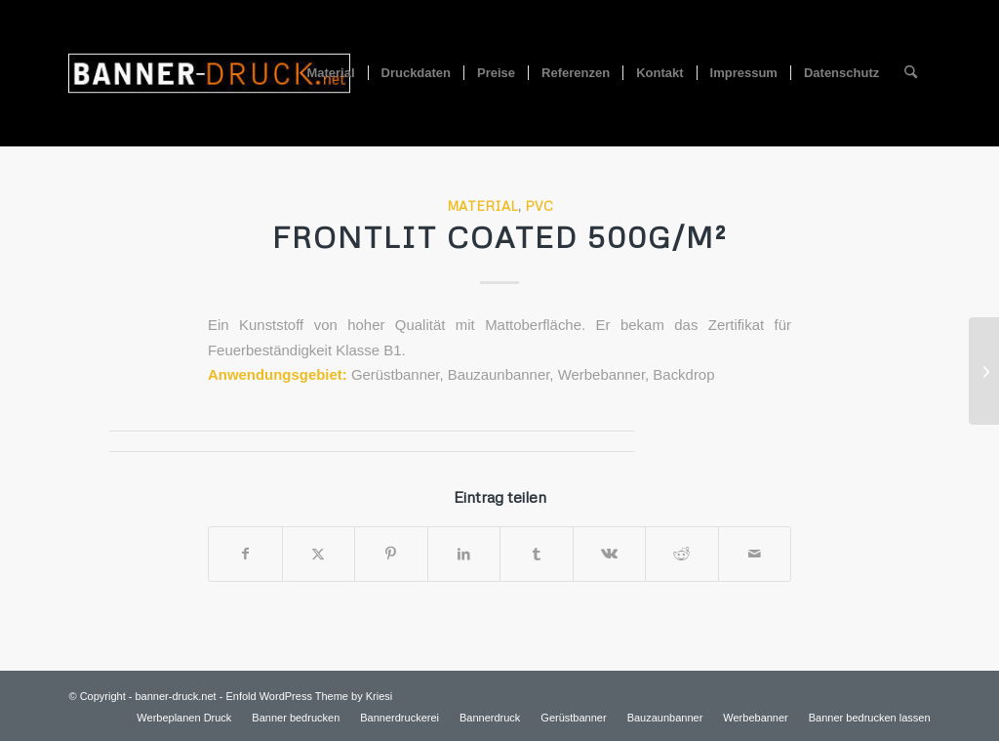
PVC (539, 205)
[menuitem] (330, 73)
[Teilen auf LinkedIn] (464, 554)
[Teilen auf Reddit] (682, 554)
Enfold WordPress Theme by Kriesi (308, 696)
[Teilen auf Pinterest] (391, 554)
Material (482, 205)
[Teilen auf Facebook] (245, 554)
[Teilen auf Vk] (610, 554)
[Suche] (911, 73)
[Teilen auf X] (319, 554)
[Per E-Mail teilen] (755, 554)
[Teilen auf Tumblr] (536, 554)
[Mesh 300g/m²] (984, 371)
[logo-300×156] (208, 73)
